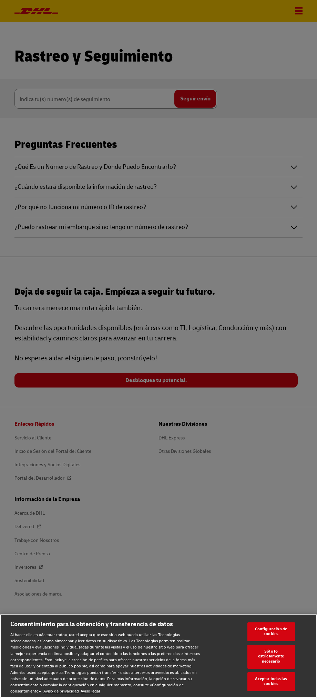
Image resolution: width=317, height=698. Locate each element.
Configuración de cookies (271, 631)
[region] (158, 656)
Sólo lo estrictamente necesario (271, 656)
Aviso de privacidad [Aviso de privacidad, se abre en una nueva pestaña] (61, 691)
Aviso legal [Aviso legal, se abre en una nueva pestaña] (90, 691)
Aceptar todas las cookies (271, 681)
